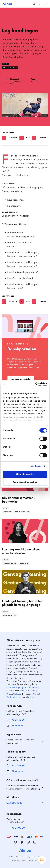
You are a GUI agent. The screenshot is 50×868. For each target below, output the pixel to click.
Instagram (15, 842)
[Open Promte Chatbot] (42, 860)
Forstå (30, 697)
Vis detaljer (36, 466)
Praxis (9, 693)
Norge (36, 693)
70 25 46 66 (18, 719)
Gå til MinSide (14, 802)
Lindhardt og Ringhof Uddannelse (22, 687)
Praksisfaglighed (10, 68)
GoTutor (17, 693)
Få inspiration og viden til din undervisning (20, 741)
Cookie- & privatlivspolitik (31, 857)
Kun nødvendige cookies (25, 482)
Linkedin (39, 138)
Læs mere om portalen (21, 379)
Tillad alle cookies (25, 474)
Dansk (5, 64)
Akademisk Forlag (28, 690)
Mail (24, 138)
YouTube (28, 842)
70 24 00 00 (18, 827)
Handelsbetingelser (18, 860)
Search (38, 3)
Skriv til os (17, 725)
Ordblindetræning (15, 697)
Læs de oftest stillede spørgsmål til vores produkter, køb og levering (23, 787)
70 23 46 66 (18, 765)
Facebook (9, 138)
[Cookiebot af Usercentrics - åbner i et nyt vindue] (35, 384)
